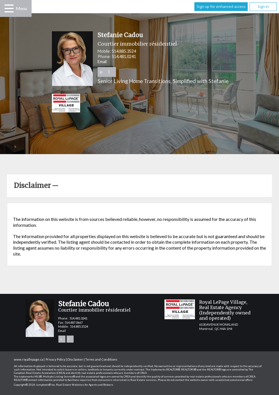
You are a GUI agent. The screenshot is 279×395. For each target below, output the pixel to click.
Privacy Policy (55, 359)
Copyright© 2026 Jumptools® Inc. (35, 384)
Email (102, 61)
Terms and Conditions (101, 359)
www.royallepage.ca (28, 359)
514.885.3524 (124, 51)
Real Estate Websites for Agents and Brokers (84, 384)
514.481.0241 (124, 56)
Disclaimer (75, 359)
